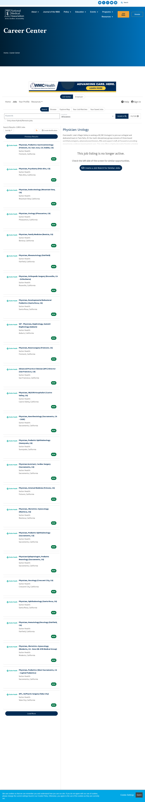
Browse (53, 109)
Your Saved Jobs (97, 109)
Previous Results (31, 136)
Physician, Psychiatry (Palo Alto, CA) (34, 168)
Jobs (15, 101)
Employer (79, 96)
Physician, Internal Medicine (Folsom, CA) (37, 488)
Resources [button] (36, 101)
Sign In (136, 101)
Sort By (8, 130)
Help (125, 101)
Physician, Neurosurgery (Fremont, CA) (36, 348)
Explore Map (65, 109)
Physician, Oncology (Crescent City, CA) (36, 580)
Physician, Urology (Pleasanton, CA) (35, 213)
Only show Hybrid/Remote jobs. (20, 120)
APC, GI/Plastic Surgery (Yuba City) (34, 694)
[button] (135, 116)
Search (44, 109)
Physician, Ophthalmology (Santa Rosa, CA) (38, 601)
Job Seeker (66, 96)
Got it (139, 795)
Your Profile (24, 101)
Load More (31, 713)
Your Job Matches (80, 109)
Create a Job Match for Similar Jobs (101, 167)
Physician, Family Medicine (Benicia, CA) (36, 234)
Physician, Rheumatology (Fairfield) (34, 255)
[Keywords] (32, 116)
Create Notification (49, 130)
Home (6, 53)
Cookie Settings (127, 795)
